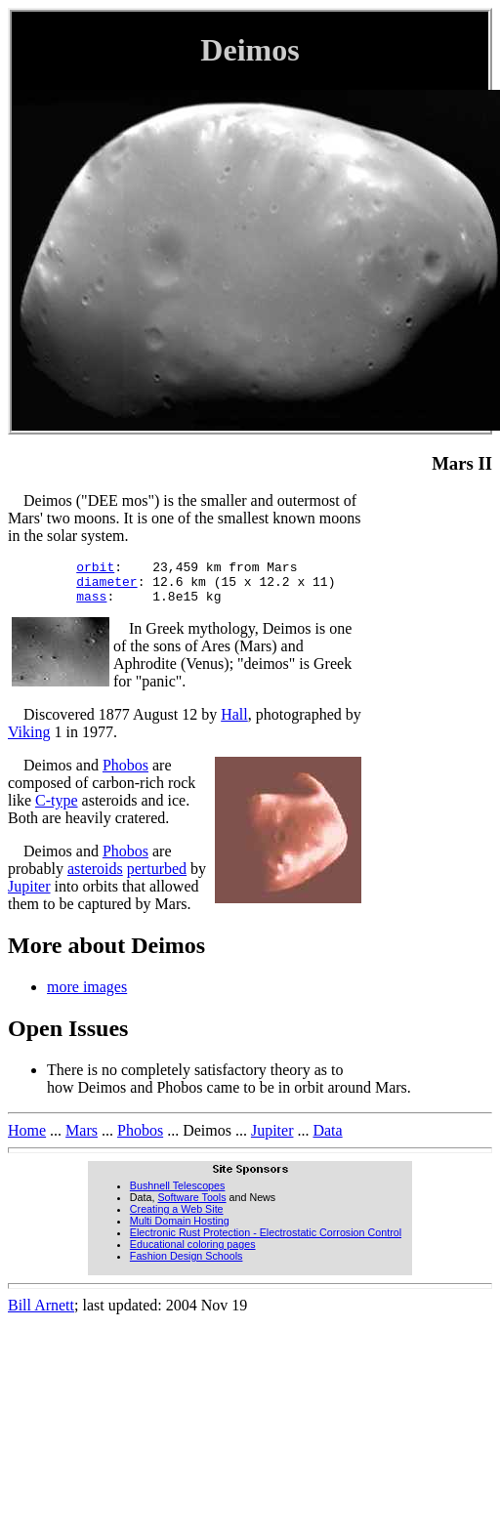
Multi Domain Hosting (179, 1229)
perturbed (157, 877)
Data (327, 1139)
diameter (106, 587)
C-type (56, 809)
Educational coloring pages (193, 1253)
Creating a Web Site (177, 1218)
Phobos (125, 774)
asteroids (95, 877)
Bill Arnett (41, 1314)
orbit (95, 569)
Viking (29, 740)
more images (87, 995)
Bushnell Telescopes (178, 1194)
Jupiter (29, 895)
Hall (234, 723)
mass (91, 604)
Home (27, 1139)
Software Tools (191, 1206)
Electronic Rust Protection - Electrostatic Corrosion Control (265, 1241)
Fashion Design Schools (186, 1264)
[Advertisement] (433, 785)
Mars (81, 1139)
